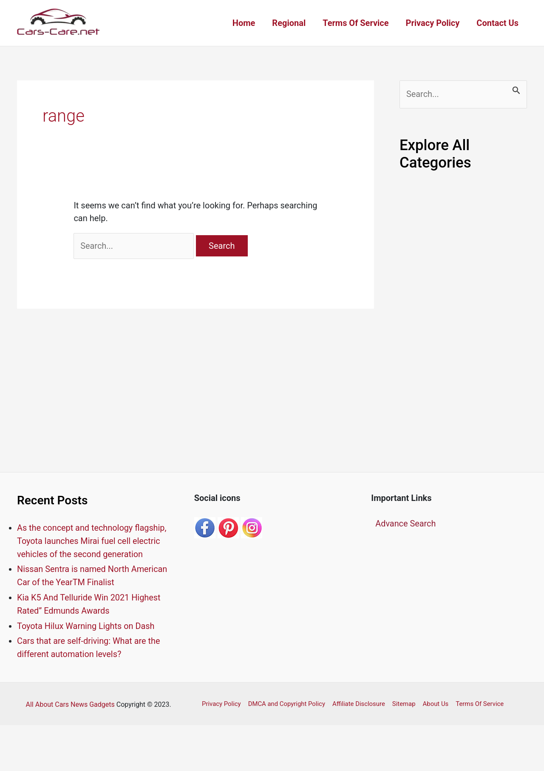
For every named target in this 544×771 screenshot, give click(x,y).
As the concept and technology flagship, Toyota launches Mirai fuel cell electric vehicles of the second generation (92, 541)
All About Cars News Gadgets (70, 701)
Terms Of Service (355, 23)
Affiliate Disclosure (357, 701)
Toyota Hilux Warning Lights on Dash (86, 624)
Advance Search (405, 524)
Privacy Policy (433, 23)
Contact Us (497, 23)
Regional (289, 23)
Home (243, 23)
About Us (433, 701)
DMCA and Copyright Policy (286, 701)
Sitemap (402, 701)
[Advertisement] (463, 323)
